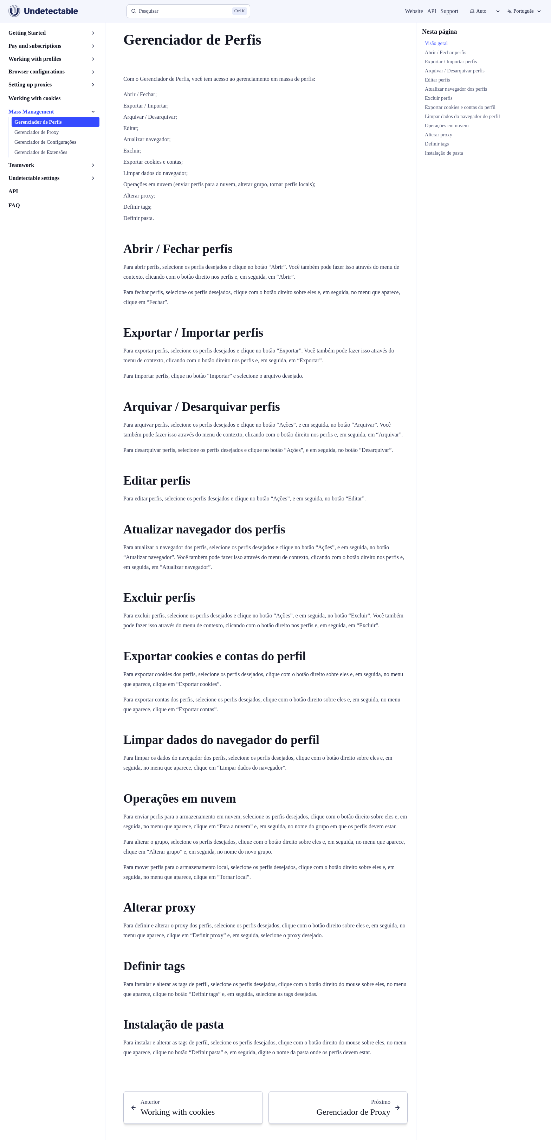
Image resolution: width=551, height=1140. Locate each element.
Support (450, 11)
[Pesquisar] (188, 11)
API (431, 11)
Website (414, 11)
